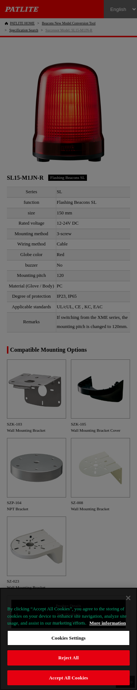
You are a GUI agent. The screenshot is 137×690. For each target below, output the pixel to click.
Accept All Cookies (68, 678)
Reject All (68, 657)
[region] (68, 639)
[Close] (128, 598)
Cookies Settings (68, 638)
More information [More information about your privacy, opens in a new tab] (108, 623)
